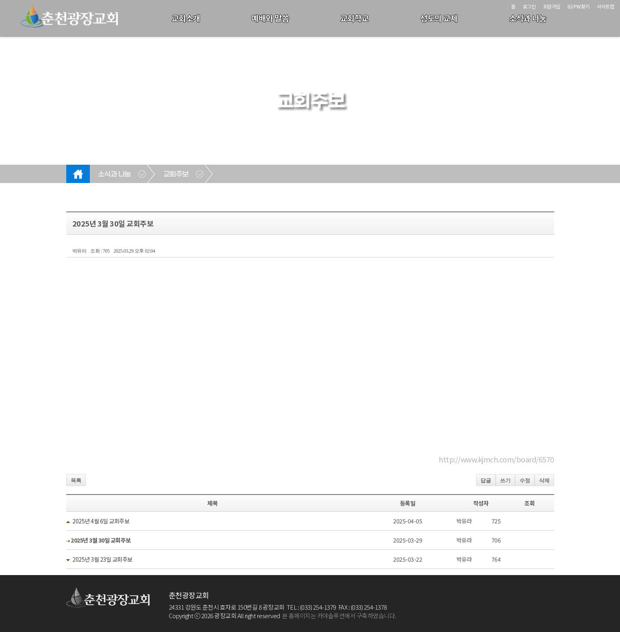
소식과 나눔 (527, 18)
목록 (76, 480)
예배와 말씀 (270, 18)
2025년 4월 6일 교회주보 (100, 521)
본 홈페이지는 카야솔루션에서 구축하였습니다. (339, 615)
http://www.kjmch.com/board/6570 (496, 459)
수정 (525, 480)
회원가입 (551, 6)
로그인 (529, 6)
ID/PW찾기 (579, 6)
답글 (486, 480)
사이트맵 (605, 6)
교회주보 (176, 174)
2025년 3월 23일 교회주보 (102, 559)
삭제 (544, 480)
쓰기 (505, 480)
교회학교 (354, 18)
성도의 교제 (438, 18)
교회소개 (186, 18)
